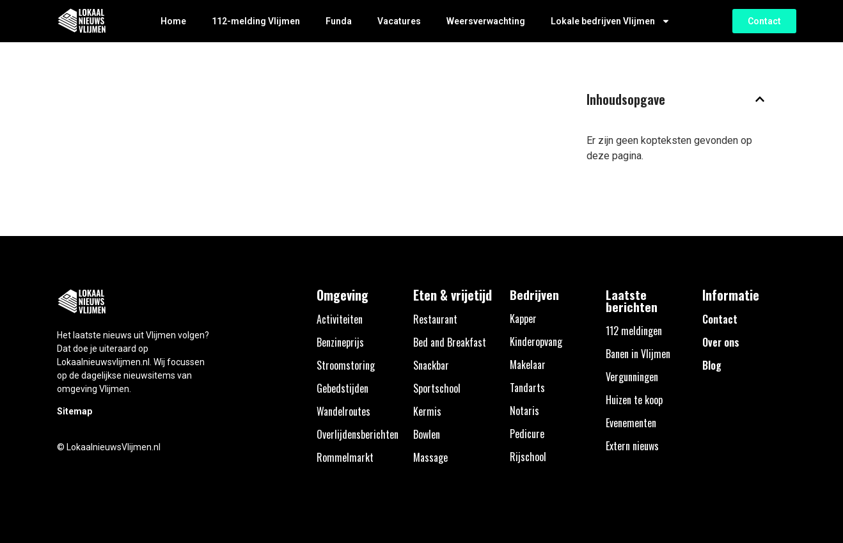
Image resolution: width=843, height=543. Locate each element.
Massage (430, 457)
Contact (719, 319)
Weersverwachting (485, 21)
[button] (760, 99)
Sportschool (437, 388)
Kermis (427, 411)
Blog (711, 365)
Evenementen (631, 422)
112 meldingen (634, 330)
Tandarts (527, 387)
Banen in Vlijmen (638, 353)
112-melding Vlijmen (256, 21)
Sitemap (74, 411)
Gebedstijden (342, 388)
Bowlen (426, 434)
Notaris (524, 410)
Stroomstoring (346, 365)
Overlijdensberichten (357, 434)
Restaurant (435, 319)
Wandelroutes (343, 411)
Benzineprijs (340, 342)
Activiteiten (340, 319)
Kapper (523, 318)
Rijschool (528, 456)
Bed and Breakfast (449, 342)
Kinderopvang (536, 341)
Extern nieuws (632, 445)
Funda (339, 21)
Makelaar (528, 364)
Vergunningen (632, 376)
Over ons (720, 342)
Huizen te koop (634, 399)
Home (173, 21)
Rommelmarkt (345, 457)
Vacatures (399, 21)
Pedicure (527, 433)
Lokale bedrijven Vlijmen (610, 21)
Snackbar (431, 365)
